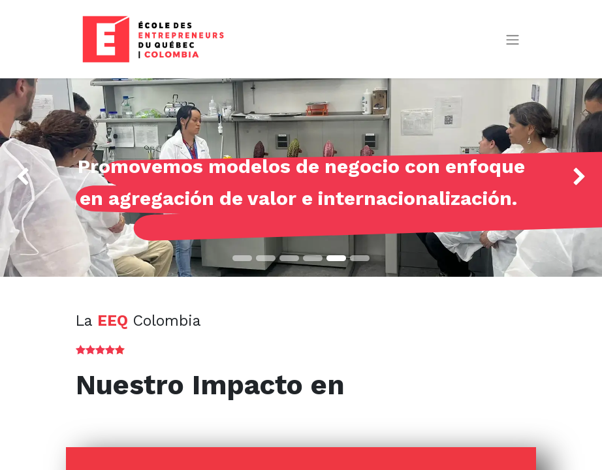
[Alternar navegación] (512, 39)
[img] (24, 177)
